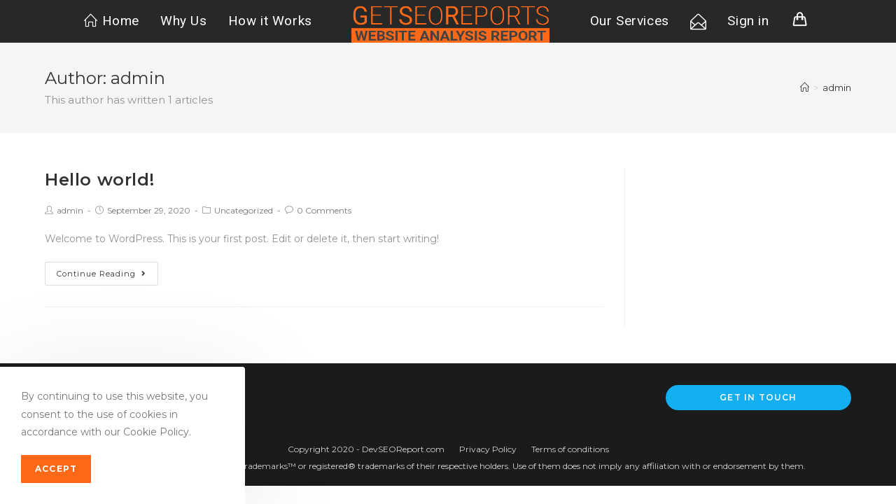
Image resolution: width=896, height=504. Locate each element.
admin (70, 210)
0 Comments (324, 210)
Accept (56, 468)
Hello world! (99, 179)
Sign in (748, 21)
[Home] (804, 87)
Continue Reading (101, 274)
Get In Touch (758, 397)
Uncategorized (243, 210)
